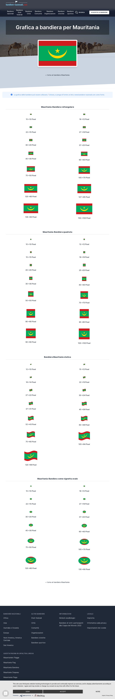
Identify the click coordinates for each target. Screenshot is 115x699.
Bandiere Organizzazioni (49, 12)
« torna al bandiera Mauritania (57, 75)
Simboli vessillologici (67, 618)
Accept (63, 692)
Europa (6, 633)
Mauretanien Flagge (11, 657)
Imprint (103, 695)
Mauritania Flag (9, 662)
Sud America (8, 645)
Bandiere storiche (61, 12)
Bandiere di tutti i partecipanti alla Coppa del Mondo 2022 (71, 624)
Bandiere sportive (70, 12)
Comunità (35, 628)
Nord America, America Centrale (12, 639)
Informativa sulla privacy (96, 623)
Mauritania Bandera (11, 667)
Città (33, 623)
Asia (5, 623)
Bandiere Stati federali (19, 12)
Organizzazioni (37, 633)
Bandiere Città (28, 12)
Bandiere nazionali (10, 12)
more (98, 692)
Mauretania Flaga (10, 677)
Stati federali (36, 618)
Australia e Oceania (11, 628)
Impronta (90, 618)
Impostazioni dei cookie (96, 628)
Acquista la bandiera (99, 12)
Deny (28, 692)
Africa (5, 618)
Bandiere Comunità (38, 12)
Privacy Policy (109, 695)
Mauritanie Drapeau (11, 672)
